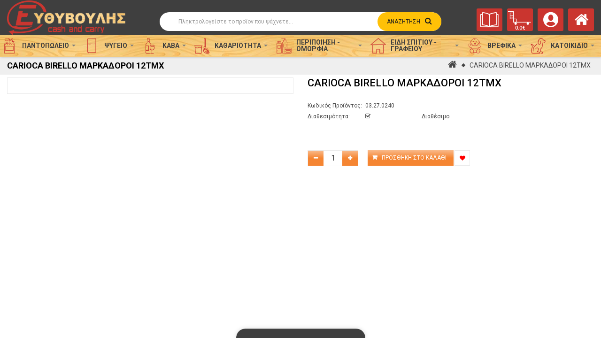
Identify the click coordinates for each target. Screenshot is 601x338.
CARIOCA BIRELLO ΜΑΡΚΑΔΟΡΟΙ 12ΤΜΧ (530, 65)
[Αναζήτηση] (300, 22)
